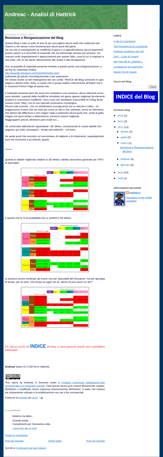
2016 (120, 115)
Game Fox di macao (125, 71)
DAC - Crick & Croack (126, 56)
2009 (120, 178)
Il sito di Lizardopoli (125, 41)
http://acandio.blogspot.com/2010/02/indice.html (32, 73)
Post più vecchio (95, 440)
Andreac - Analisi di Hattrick (40, 14)
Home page (54, 440)
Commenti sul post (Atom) (31, 448)
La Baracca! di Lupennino (128, 66)
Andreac (135, 193)
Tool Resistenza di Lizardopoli (131, 46)
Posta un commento (16, 435)
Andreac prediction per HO (129, 51)
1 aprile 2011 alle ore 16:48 (24, 428)
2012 (120, 121)
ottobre (125, 131)
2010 (120, 172)
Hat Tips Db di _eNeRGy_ (128, 61)
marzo (124, 143)
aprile (124, 137)
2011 (120, 127)
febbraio (126, 159)
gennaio (125, 164)
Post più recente (14, 440)
